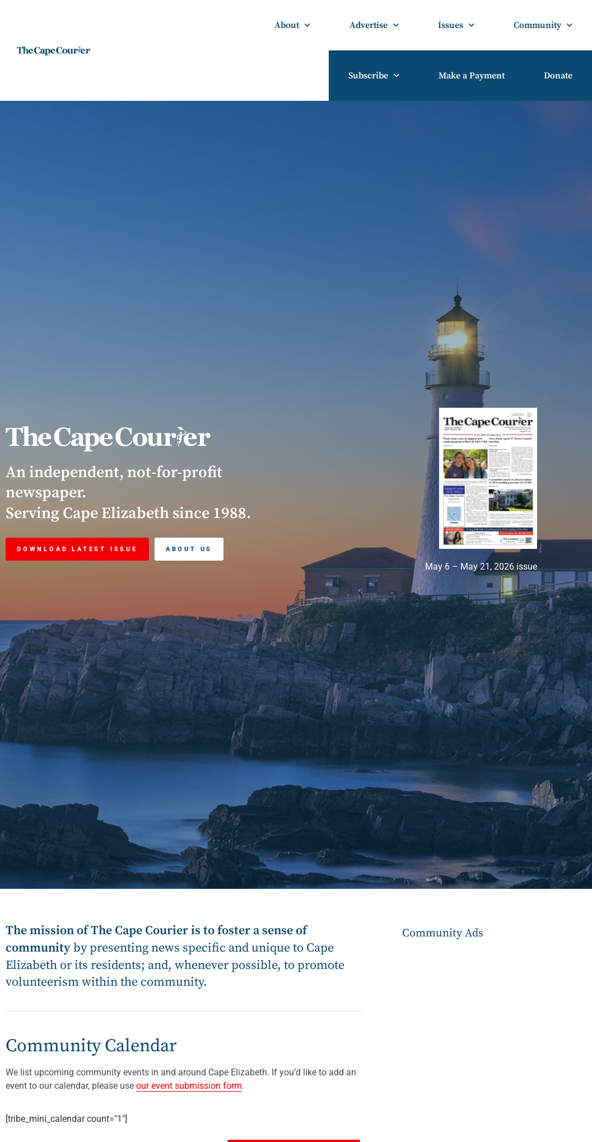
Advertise (374, 25)
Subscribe (373, 75)
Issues (456, 25)
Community (543, 25)
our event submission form (189, 1085)
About (292, 25)
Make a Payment (472, 75)
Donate (558, 75)
